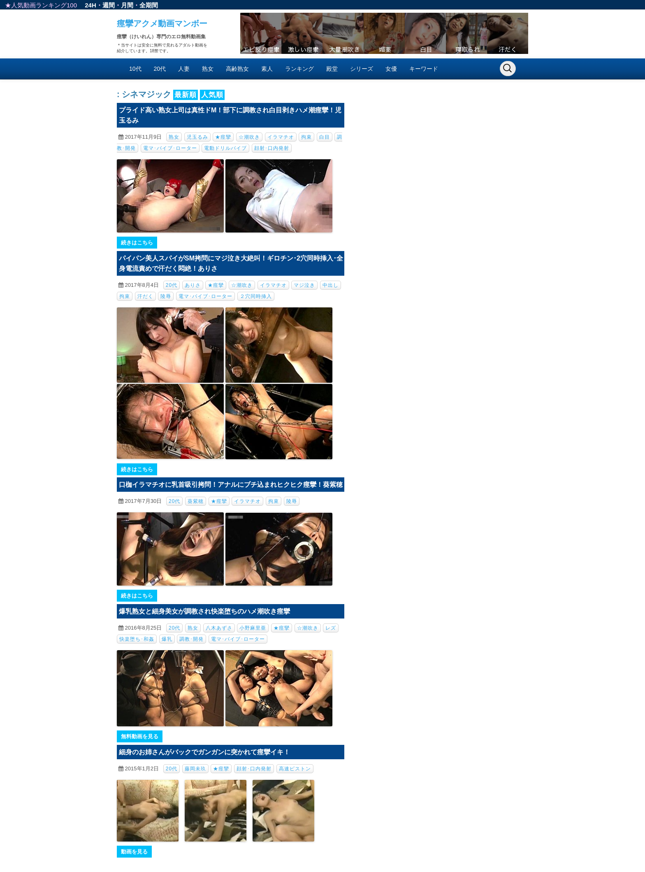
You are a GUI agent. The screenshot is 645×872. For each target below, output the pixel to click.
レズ (330, 628)
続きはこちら (137, 243)
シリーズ (361, 68)
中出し (330, 285)
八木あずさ (219, 628)
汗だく (145, 296)
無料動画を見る (139, 736)
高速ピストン (295, 769)
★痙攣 (223, 137)
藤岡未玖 (195, 769)
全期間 (148, 5)
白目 (324, 137)
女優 (391, 68)
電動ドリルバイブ (225, 148)
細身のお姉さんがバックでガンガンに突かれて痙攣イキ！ (204, 752)
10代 (135, 68)
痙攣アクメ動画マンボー (162, 23)
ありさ (193, 285)
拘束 (306, 137)
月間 (127, 5)
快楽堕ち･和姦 (136, 639)
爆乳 (167, 639)
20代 (160, 68)
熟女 (207, 68)
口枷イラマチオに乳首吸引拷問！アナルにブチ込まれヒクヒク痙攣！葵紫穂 (231, 484)
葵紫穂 (196, 501)
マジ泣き (304, 285)
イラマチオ (280, 137)
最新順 (185, 95)
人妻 (184, 68)
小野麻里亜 (252, 628)
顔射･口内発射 (271, 148)
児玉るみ (197, 137)
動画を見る (134, 852)
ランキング (299, 68)
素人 (267, 68)
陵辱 (165, 296)
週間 (108, 5)
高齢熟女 (237, 68)
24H (90, 5)
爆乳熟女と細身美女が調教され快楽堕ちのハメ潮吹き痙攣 (204, 611)
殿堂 (332, 68)
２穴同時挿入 (256, 296)
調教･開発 (191, 639)
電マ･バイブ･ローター (170, 148)
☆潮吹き (249, 137)
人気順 (212, 95)
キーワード (423, 68)
